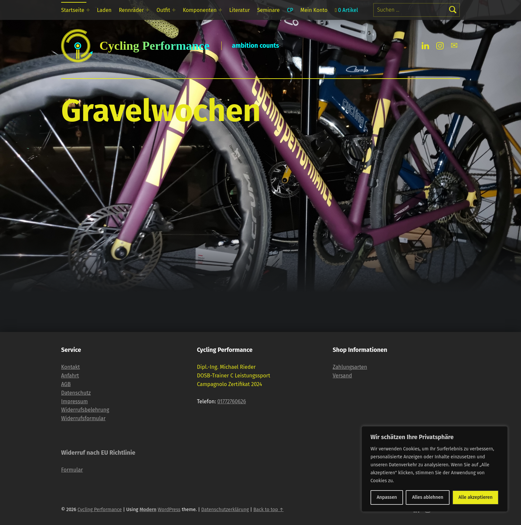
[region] (435, 469)
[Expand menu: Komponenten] (220, 10)
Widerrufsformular (83, 418)
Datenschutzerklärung (225, 509)
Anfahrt (70, 375)
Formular (72, 470)
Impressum (74, 401)
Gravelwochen (161, 110)
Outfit (163, 10)
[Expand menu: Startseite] (88, 10)
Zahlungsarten (350, 367)
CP (290, 10)
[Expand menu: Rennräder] (147, 10)
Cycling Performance (99, 509)
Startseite (72, 10)
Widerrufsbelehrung (85, 410)
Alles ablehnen (427, 497)
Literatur (239, 10)
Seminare (268, 10)
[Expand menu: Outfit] (173, 10)
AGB (66, 384)
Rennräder (131, 10)
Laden (104, 10)
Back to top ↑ (268, 509)
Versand (342, 375)
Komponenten (200, 10)
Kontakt (70, 367)
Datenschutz (76, 393)
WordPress (168, 509)
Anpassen (387, 497)
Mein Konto (314, 10)
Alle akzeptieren (476, 497)
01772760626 (231, 401)
